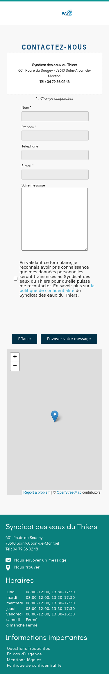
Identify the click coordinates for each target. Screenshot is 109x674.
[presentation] (54, 329)
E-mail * (28, 166)
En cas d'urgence (24, 654)
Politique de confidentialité (34, 665)
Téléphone (30, 146)
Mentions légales (24, 660)
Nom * (26, 108)
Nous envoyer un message (40, 560)
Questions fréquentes (28, 648)
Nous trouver (27, 567)
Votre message (33, 185)
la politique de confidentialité (56, 300)
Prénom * (29, 127)
